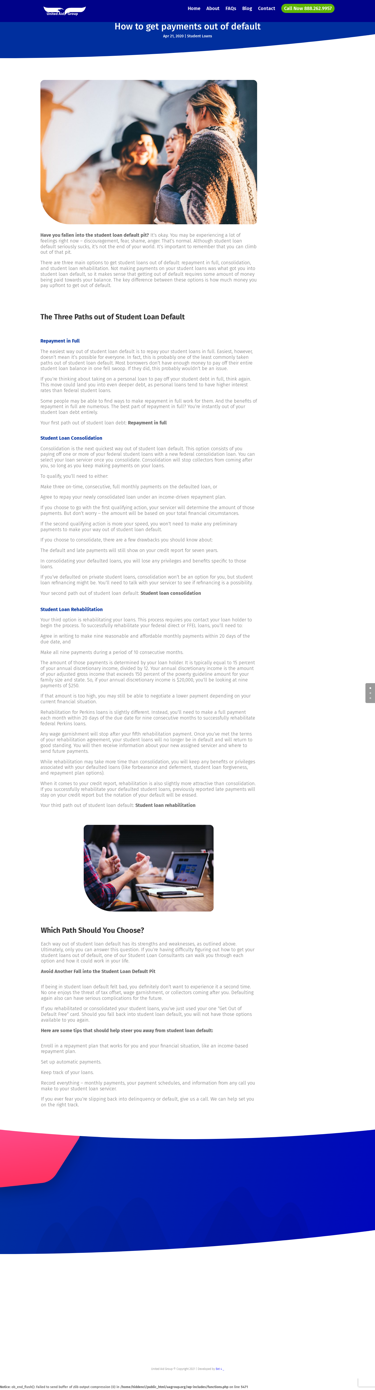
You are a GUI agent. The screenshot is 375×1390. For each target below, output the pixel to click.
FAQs (231, 9)
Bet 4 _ (220, 1369)
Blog (247, 9)
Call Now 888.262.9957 (308, 8)
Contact (266, 9)
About (213, 9)
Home (194, 9)
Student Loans (199, 36)
